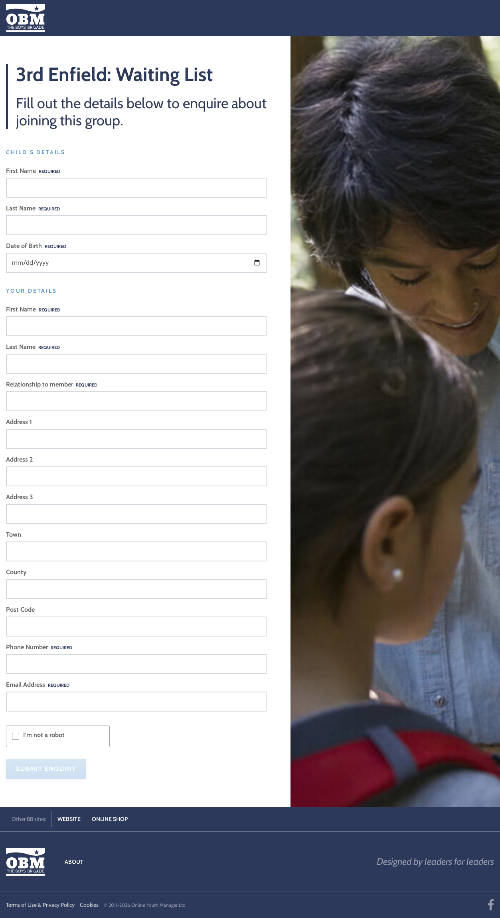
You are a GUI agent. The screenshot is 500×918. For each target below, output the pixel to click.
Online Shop (110, 819)
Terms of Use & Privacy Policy (40, 904)
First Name (33, 170)
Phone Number (39, 647)
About (74, 861)
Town (13, 534)
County (16, 572)
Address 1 (19, 422)
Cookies (89, 904)
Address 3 (19, 497)
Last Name (33, 208)
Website (69, 819)
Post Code (20, 609)
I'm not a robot (44, 735)
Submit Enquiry (46, 769)
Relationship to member (51, 384)
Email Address (37, 684)
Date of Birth (36, 246)
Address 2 (19, 459)
